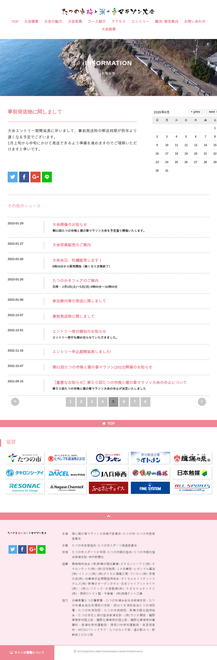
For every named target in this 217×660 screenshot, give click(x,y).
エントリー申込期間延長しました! (81, 352)
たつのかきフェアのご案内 (75, 281)
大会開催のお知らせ (69, 224)
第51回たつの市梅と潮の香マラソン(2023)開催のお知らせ (102, 367)
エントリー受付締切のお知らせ (79, 331)
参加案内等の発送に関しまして (79, 301)
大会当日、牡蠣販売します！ (77, 260)
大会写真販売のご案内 (71, 245)
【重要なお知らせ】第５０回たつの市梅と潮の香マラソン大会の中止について (119, 382)
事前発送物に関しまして (73, 316)
